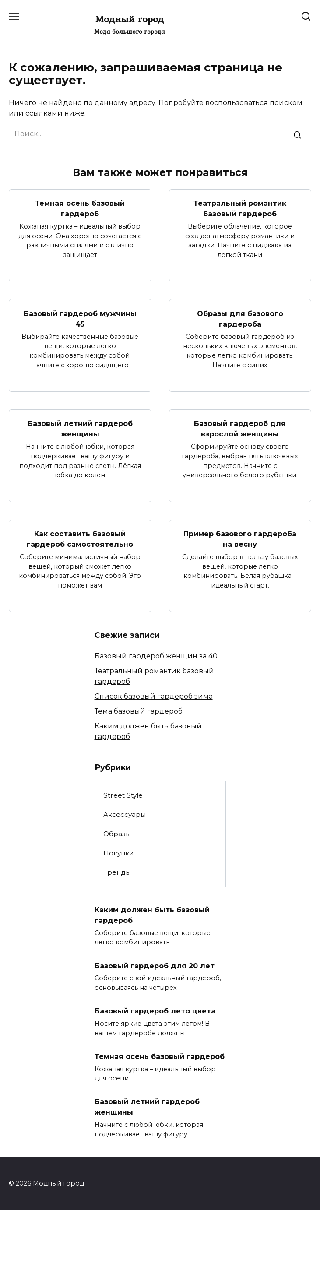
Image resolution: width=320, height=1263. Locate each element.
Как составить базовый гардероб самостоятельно (80, 539)
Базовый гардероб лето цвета (155, 1011)
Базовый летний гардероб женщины (80, 428)
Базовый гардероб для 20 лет (155, 965)
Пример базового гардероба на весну (239, 539)
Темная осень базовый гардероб (80, 208)
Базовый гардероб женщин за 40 (156, 656)
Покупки (118, 853)
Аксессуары (124, 814)
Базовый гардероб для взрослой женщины (240, 428)
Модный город (129, 18)
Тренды (117, 872)
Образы (117, 834)
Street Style (123, 795)
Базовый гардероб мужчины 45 (80, 318)
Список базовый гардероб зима (154, 696)
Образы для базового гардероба (240, 318)
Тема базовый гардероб (139, 711)
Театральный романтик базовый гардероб (239, 208)
